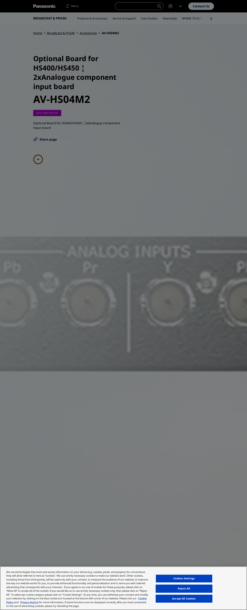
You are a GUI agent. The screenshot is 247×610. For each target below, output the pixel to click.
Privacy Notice (29, 602)
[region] (123, 588)
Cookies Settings (184, 578)
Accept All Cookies (184, 598)
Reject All (184, 588)
